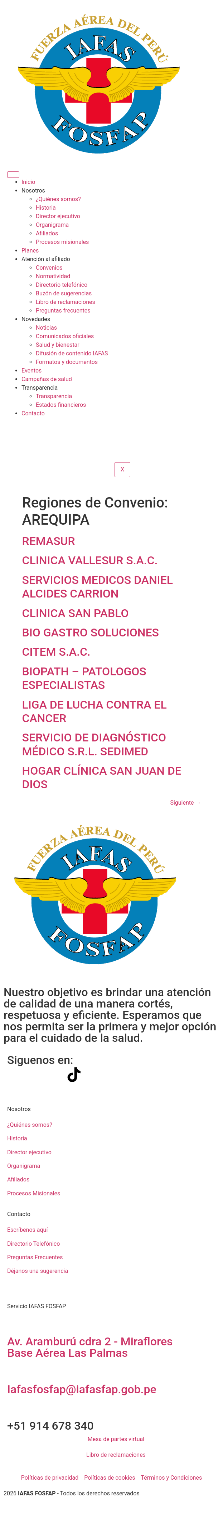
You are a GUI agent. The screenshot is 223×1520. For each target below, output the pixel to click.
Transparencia (39, 387)
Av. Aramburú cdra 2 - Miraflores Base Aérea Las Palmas (90, 1347)
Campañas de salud (46, 379)
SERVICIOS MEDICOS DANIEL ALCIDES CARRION (97, 586)
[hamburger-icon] (13, 174)
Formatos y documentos (67, 362)
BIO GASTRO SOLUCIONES (90, 632)
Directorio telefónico (61, 284)
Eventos (31, 370)
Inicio (28, 182)
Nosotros (33, 190)
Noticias (46, 327)
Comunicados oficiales (65, 336)
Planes (30, 250)
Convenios (49, 267)
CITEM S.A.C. (56, 652)
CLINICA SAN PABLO (75, 613)
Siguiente (185, 802)
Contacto (33, 413)
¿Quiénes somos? (58, 199)
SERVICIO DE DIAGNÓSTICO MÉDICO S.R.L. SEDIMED (94, 744)
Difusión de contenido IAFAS (72, 353)
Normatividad (53, 276)
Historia (46, 207)
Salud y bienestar (57, 344)
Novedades (35, 319)
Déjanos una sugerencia (37, 1271)
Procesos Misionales (33, 1193)
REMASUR (48, 541)
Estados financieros (61, 404)
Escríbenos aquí (27, 1229)
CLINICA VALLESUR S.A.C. (90, 560)
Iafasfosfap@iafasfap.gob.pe (81, 1389)
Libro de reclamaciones (65, 302)
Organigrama (52, 224)
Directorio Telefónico (33, 1243)
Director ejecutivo (58, 216)
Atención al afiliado (45, 259)
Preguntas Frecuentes (35, 1257)
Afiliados (47, 233)
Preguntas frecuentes (63, 310)
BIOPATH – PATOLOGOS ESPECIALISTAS (84, 678)
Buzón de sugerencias (64, 293)
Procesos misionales (62, 242)
